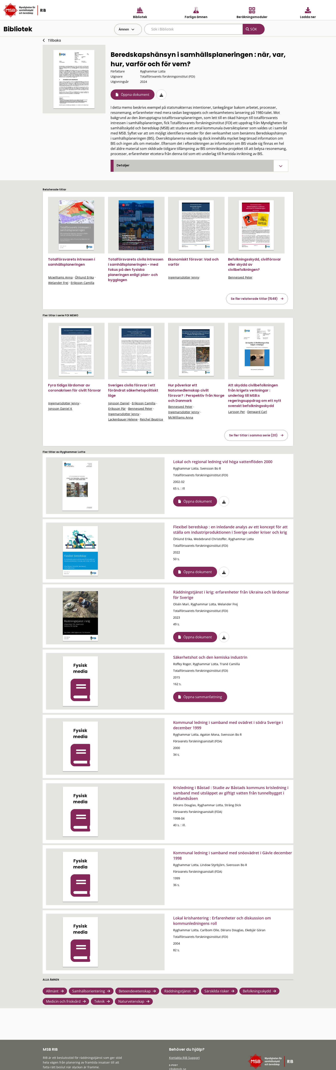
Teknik (99, 1001)
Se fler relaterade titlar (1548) (254, 299)
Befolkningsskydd (257, 991)
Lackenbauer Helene (123, 419)
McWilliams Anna (180, 417)
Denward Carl (257, 412)
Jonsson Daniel (118, 403)
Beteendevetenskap (135, 991)
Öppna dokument (135, 94)
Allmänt (52, 991)
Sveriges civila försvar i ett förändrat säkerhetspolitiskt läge (133, 390)
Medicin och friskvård (63, 1001)
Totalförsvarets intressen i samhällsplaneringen (71, 262)
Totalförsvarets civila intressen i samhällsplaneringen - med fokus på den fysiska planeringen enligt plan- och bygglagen (135, 269)
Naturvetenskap (131, 1001)
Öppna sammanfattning (202, 697)
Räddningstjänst (177, 991)
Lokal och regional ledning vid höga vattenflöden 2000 (222, 461)
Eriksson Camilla (82, 283)
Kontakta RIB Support (184, 1058)
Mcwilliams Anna (60, 277)
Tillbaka (54, 40)
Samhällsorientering (88, 991)
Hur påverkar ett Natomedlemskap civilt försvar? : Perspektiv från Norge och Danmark (196, 393)
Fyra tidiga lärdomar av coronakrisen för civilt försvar (74, 388)
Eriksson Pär (117, 409)
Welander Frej (58, 283)
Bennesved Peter (240, 277)
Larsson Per (236, 412)
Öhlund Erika (84, 277)
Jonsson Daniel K (60, 409)
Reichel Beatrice (151, 419)
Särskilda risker (216, 991)
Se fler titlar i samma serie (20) (253, 435)
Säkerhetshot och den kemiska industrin (210, 657)
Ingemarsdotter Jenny (183, 277)
